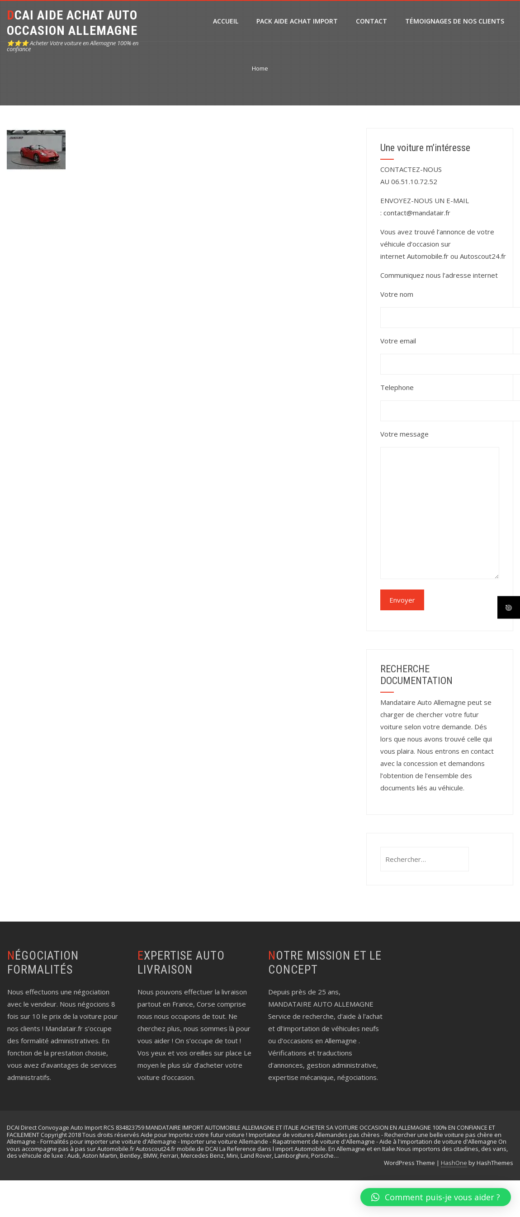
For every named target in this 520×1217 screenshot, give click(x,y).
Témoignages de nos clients (454, 21)
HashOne (454, 1163)
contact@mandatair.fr (416, 212)
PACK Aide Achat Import (297, 21)
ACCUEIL (225, 21)
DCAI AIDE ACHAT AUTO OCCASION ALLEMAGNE (72, 23)
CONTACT (371, 21)
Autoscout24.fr (483, 256)
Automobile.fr (428, 256)
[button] (435, 1197)
